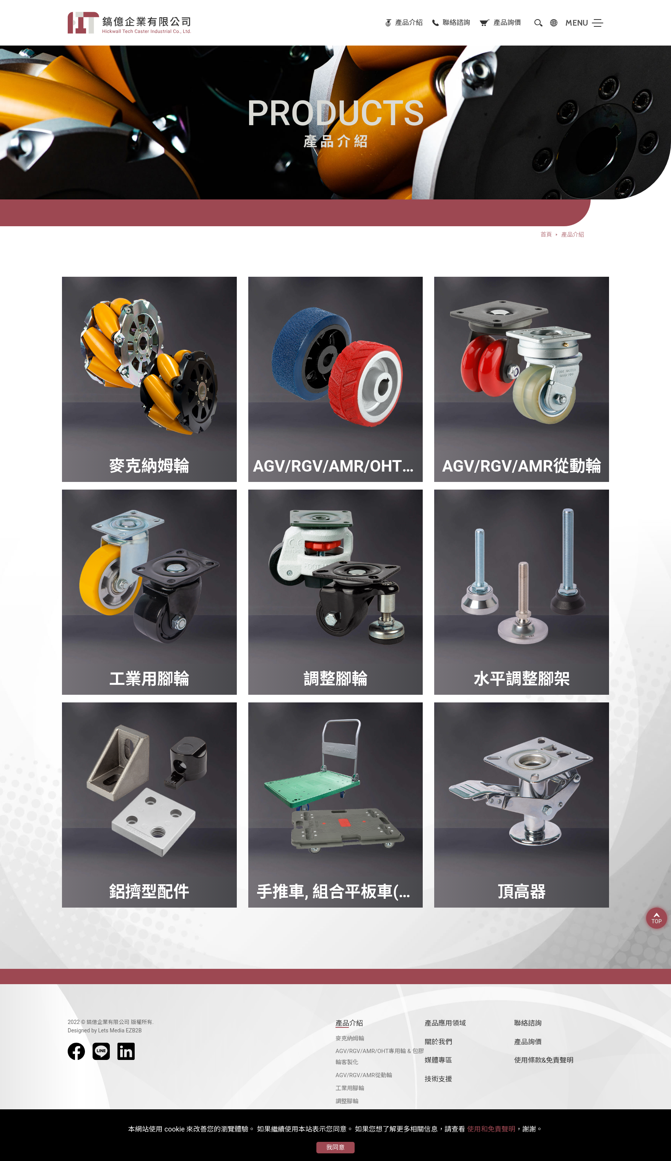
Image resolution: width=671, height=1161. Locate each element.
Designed (79, 1030)
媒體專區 (438, 1060)
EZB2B (134, 1030)
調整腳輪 (347, 1101)
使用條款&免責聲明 (543, 1060)
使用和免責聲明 (491, 1129)
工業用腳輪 (350, 1088)
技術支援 (438, 1079)
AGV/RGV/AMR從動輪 (364, 1075)
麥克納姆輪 (350, 1038)
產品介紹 (349, 1023)
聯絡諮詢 (528, 1023)
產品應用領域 (445, 1023)
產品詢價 (528, 1042)
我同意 (335, 1147)
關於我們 (438, 1042)
